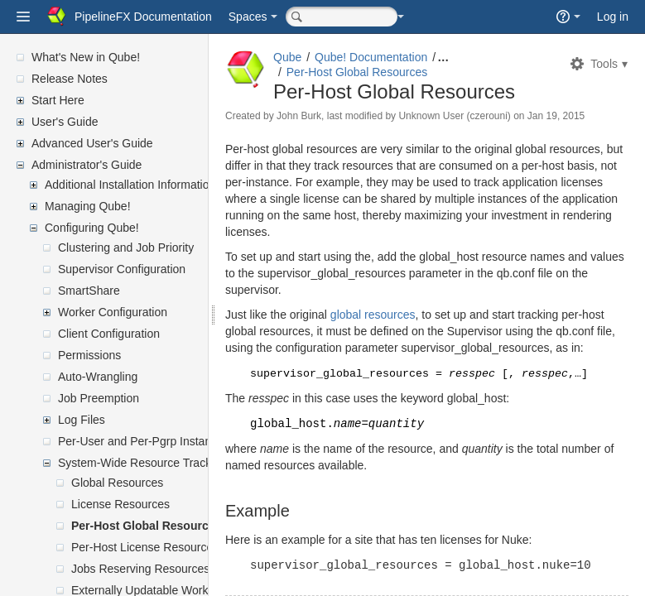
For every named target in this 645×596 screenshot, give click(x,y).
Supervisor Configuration (121, 269)
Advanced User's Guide (92, 143)
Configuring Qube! (92, 227)
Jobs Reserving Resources (140, 568)
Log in (612, 16)
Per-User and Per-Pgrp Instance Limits (157, 441)
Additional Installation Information (130, 184)
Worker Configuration (112, 312)
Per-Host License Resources (145, 547)
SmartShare (89, 290)
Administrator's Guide (86, 164)
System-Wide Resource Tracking (142, 462)
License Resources (120, 504)
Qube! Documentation (410, 57)
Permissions (89, 355)
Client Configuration (109, 333)
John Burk (338, 116)
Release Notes (69, 78)
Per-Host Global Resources (146, 525)
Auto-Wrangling (97, 376)
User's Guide (64, 121)
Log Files (81, 419)
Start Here (57, 100)
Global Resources (117, 482)
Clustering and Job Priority (126, 247)
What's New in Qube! (85, 57)
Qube (327, 57)
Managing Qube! (88, 206)
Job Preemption (98, 398)
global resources (412, 329)
